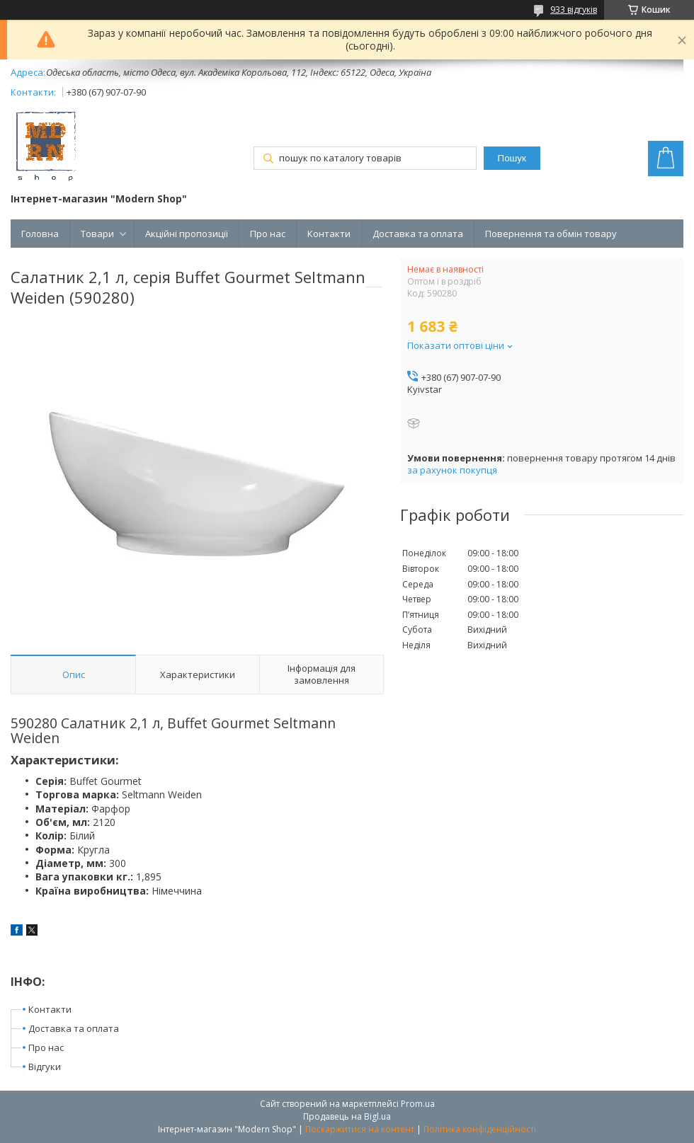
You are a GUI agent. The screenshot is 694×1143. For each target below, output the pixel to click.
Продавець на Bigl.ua (347, 1116)
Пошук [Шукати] (512, 158)
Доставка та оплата (417, 233)
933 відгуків (573, 10)
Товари (97, 233)
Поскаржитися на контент (359, 1129)
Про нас (267, 233)
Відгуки (44, 1066)
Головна (40, 233)
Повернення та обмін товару (551, 233)
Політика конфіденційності (479, 1129)
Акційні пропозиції (186, 233)
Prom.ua (418, 1104)
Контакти (329, 233)
